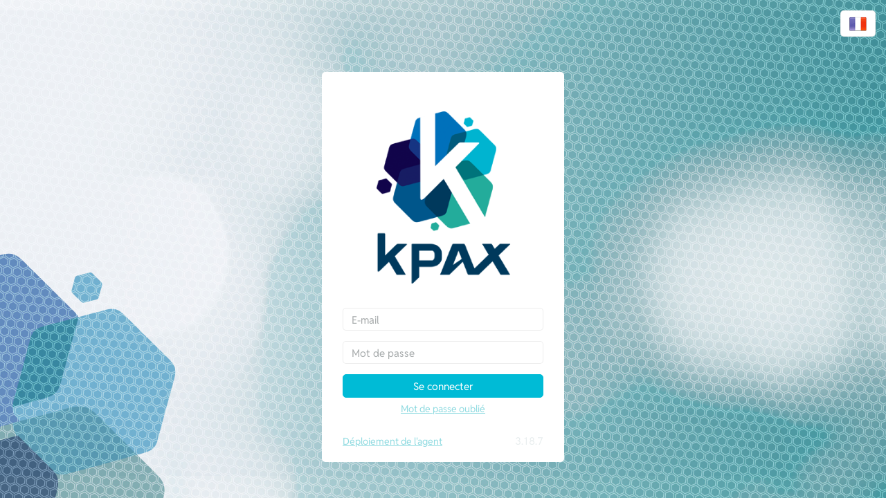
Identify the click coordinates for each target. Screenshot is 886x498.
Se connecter (443, 386)
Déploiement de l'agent (392, 441)
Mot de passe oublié (443, 409)
